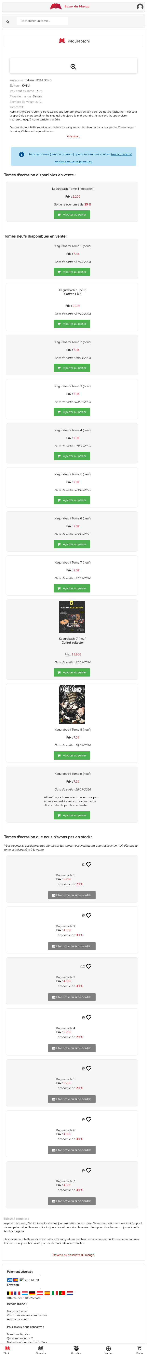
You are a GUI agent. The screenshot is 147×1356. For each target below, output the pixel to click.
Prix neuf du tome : (23, 91)
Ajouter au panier (72, 214)
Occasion (41, 1353)
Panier (139, 1353)
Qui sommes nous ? (20, 1338)
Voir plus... (73, 136)
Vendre (108, 1353)
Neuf (6, 1353)
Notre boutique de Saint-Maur (27, 1342)
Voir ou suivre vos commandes (27, 1315)
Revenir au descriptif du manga (73, 1255)
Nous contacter (17, 1311)
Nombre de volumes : (24, 102)
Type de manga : (21, 96)
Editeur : (15, 85)
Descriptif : (17, 107)
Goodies (76, 1353)
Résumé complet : (16, 1219)
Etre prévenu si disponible (72, 895)
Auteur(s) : (17, 80)
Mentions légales (18, 1334)
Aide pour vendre (18, 1319)
